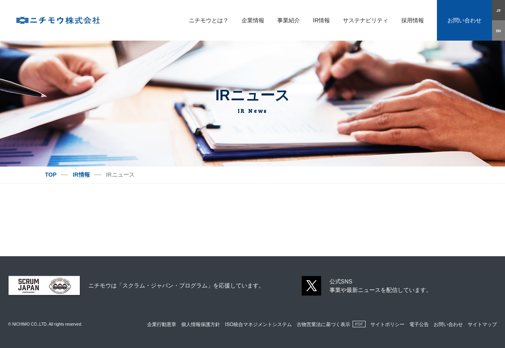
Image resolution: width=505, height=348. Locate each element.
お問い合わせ (464, 20)
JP (498, 10)
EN (498, 30)
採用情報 (412, 20)
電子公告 (419, 324)
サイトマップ (482, 324)
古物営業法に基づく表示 (323, 324)
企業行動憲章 (161, 324)
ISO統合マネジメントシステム (258, 324)
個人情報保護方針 (200, 324)
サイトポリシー (387, 324)
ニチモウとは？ (209, 20)
